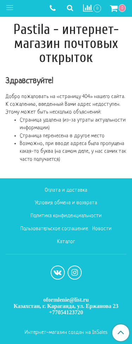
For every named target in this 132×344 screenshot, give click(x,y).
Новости (102, 229)
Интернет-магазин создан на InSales (66, 333)
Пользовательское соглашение (54, 229)
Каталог (66, 242)
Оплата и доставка (66, 190)
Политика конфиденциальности (66, 216)
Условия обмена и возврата (66, 203)
